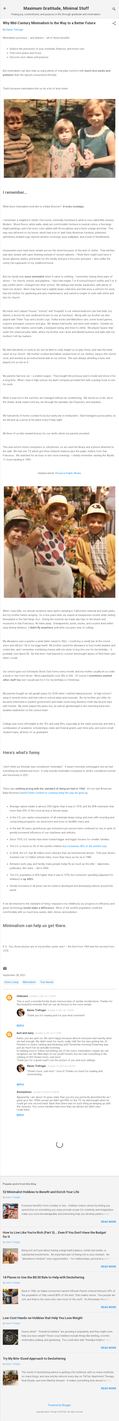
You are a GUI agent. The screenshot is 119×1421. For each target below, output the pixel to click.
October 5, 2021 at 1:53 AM (61, 1010)
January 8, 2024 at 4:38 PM (46, 1092)
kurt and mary (25, 1033)
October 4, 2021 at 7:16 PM (42, 996)
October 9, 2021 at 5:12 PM (48, 1033)
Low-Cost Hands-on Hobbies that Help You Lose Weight (43, 1318)
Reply (20, 1025)
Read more (108, 1221)
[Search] (114, 9)
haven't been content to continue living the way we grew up (54, 792)
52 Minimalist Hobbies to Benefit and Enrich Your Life (41, 1192)
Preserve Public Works (68, 473)
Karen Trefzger (36, 1010)
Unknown (22, 996)
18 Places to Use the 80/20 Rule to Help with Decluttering (43, 1277)
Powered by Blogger (59, 1405)
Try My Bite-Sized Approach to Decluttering (34, 1358)
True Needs (46, 982)
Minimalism (29, 982)
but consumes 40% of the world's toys (85, 846)
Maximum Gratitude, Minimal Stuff (56, 8)
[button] (114, 23)
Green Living (11, 982)
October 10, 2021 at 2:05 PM (61, 1066)
